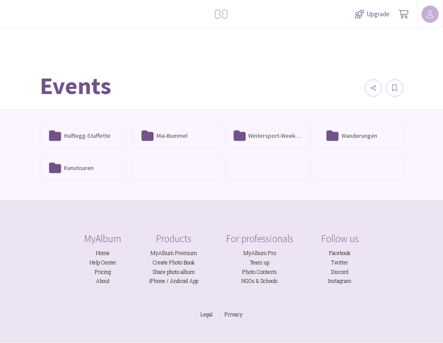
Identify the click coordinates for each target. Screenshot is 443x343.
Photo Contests (259, 271)
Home (103, 252)
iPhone (157, 280)
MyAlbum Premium (174, 252)
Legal (206, 314)
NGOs (248, 280)
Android (179, 280)
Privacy (234, 314)
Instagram (339, 280)
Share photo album (174, 271)
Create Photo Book (174, 262)
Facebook (340, 252)
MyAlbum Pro (259, 252)
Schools (269, 280)
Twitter (339, 262)
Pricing (103, 271)
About (103, 280)
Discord (339, 271)
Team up (259, 262)
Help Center (103, 262)
